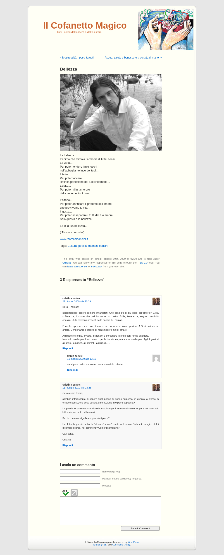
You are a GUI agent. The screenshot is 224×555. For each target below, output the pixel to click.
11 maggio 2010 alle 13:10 (81, 358)
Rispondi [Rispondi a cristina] (67, 348)
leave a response (77, 266)
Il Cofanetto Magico (85, 25)
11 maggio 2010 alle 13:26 (76, 387)
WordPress (133, 542)
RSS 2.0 (143, 262)
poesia (82, 245)
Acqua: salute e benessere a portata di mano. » (133, 57)
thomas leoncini (98, 245)
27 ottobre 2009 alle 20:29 (76, 301)
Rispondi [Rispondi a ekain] (72, 370)
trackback (96, 266)
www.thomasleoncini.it (74, 239)
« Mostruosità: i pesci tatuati (77, 57)
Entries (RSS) (100, 544)
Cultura (72, 245)
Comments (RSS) (121, 544)
